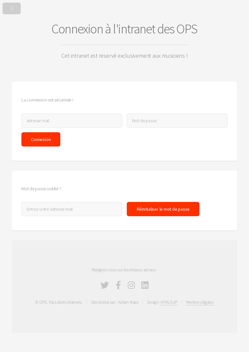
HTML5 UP (168, 302)
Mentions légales (199, 302)
